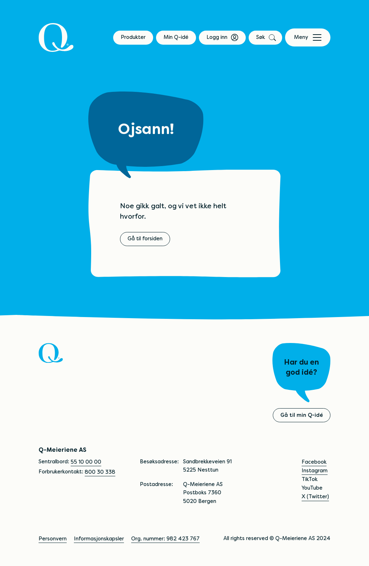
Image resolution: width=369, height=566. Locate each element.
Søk (265, 37)
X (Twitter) (315, 496)
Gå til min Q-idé (301, 415)
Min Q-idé (176, 37)
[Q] (56, 37)
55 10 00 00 (86, 462)
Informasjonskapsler (99, 538)
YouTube (312, 488)
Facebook (314, 462)
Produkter (133, 37)
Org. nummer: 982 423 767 (165, 538)
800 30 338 (100, 472)
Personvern (53, 538)
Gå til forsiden (145, 238)
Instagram (315, 470)
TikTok (309, 479)
